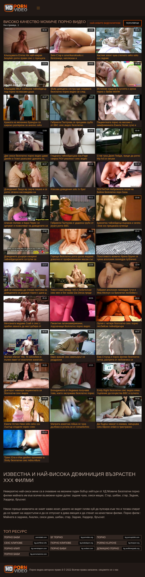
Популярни (132, 23)
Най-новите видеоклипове (105, 23)
